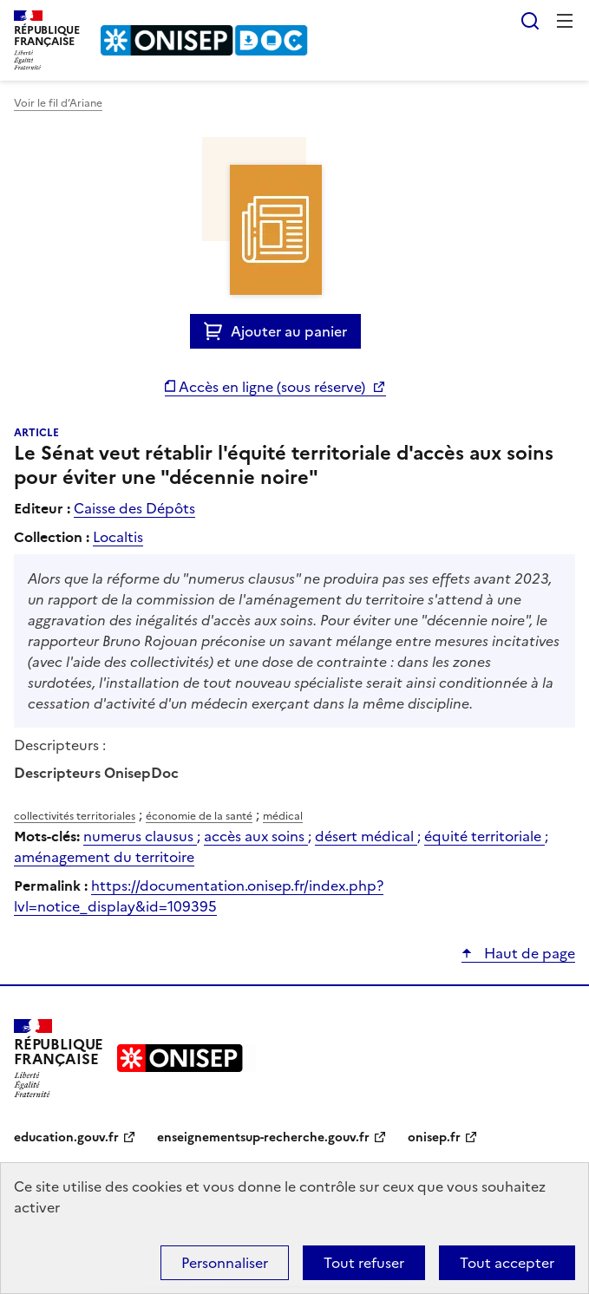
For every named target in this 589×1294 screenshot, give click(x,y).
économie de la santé (199, 816)
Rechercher (530, 20)
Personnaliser (224, 1262)
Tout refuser (364, 1262)
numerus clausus (140, 836)
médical (283, 816)
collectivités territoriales (74, 816)
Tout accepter (507, 1262)
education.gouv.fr (66, 1137)
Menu (564, 20)
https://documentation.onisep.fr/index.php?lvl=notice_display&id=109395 (198, 896)
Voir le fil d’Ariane (58, 103)
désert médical (366, 836)
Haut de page (528, 953)
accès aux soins (256, 836)
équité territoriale (484, 836)
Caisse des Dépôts (134, 508)
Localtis (118, 536)
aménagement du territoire (104, 856)
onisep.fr (434, 1137)
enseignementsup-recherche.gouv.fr (263, 1137)
